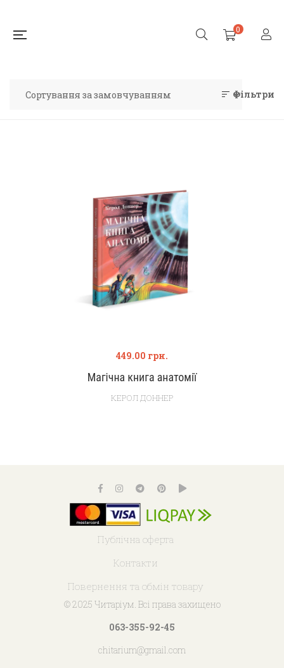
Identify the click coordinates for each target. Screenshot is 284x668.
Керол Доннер (142, 397)
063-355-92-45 (142, 627)
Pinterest (161, 488)
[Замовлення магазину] (126, 94)
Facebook (100, 488)
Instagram (119, 488)
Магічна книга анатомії (142, 377)
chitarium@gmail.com (142, 650)
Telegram (140, 488)
